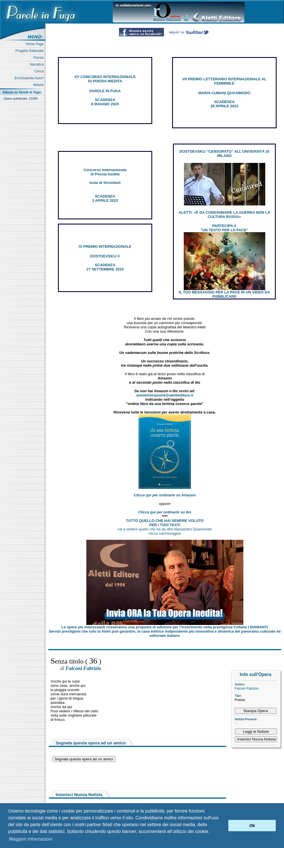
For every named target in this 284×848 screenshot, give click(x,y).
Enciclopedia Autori (29, 78)
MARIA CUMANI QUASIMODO (224, 93)
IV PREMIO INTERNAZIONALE (105, 246)
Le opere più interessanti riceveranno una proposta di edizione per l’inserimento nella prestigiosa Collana (164, 627)
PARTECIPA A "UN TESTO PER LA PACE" (224, 228)
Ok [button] (252, 825)
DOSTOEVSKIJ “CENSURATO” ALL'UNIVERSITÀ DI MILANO (224, 153)
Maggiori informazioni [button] (30, 839)
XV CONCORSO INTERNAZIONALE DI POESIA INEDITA (105, 79)
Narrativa (37, 64)
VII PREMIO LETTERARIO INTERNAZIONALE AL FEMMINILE (224, 81)
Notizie (39, 85)
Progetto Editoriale (30, 51)
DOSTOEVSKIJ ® (105, 256)
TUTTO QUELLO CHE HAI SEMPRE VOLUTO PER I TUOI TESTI (165, 523)
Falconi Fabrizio (247, 688)
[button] (222, 825)
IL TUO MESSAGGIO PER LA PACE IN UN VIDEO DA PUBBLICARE (224, 294)
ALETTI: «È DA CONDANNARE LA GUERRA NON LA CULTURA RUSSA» (224, 214)
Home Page (35, 44)
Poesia (39, 58)
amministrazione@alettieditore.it (164, 395)
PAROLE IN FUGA (105, 91)
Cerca (39, 71)
